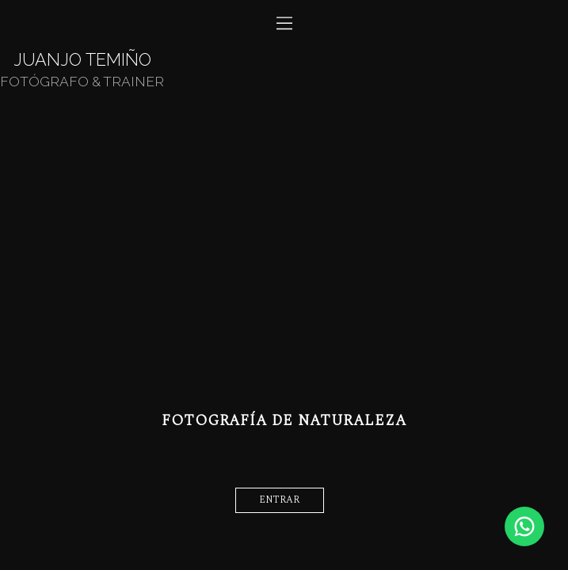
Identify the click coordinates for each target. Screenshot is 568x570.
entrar (279, 499)
